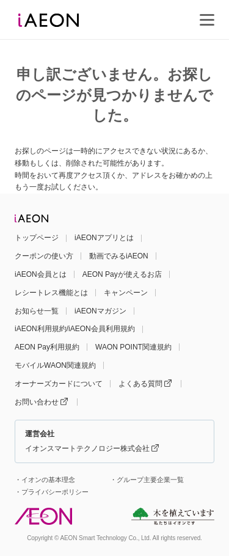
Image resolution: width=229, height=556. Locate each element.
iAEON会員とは (41, 274)
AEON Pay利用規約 (47, 347)
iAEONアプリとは (104, 237)
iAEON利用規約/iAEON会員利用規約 (75, 328)
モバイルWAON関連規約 (55, 365)
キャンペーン (126, 292)
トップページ (37, 237)
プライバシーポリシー (55, 492)
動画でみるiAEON (118, 256)
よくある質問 (145, 383)
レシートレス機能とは (51, 292)
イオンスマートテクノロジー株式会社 (92, 448)
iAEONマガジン (100, 311)
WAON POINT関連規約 (133, 347)
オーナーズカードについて (59, 383)
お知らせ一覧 (37, 311)
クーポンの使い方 (44, 256)
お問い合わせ (41, 402)
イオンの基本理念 (48, 479)
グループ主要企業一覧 (150, 479)
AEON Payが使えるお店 (122, 274)
